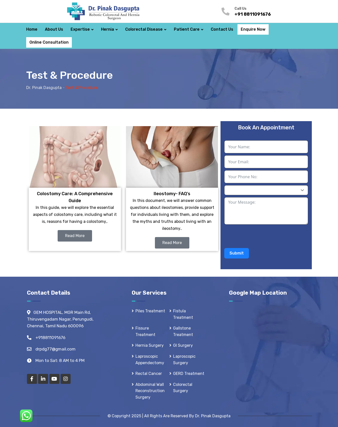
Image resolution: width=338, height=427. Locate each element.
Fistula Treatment (183, 314)
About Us (54, 29)
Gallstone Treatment (183, 331)
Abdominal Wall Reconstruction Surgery (150, 391)
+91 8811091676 (252, 14)
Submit (236, 253)
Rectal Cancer (148, 373)
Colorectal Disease (144, 29)
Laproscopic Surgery (184, 359)
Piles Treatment (150, 311)
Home (31, 29)
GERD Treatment (188, 373)
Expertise (80, 29)
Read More (75, 235)
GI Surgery (183, 345)
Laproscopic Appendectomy (149, 359)
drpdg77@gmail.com (55, 348)
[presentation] (262, 236)
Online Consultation (49, 42)
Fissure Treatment (145, 331)
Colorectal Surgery (182, 387)
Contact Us (222, 29)
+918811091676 (50, 337)
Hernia (107, 29)
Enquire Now (253, 29)
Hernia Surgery (149, 345)
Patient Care (187, 29)
